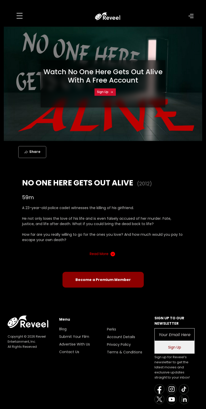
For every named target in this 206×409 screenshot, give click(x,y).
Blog (63, 329)
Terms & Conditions (124, 352)
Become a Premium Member (103, 279)
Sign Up (105, 92)
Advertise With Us (74, 344)
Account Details (121, 336)
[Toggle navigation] (19, 16)
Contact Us (69, 351)
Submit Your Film (74, 336)
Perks (111, 329)
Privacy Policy (119, 344)
